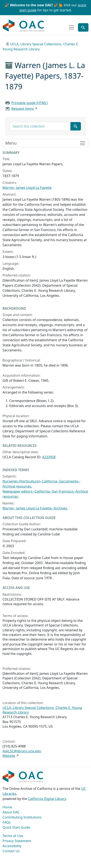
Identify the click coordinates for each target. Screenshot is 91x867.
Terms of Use (13, 835)
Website (9, 755)
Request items (22, 108)
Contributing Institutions (22, 817)
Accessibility (12, 846)
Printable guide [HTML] (29, 103)
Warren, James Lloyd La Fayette (27, 187)
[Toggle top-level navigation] (71, 27)
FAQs (7, 822)
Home (7, 807)
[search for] (40, 126)
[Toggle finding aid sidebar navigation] (45, 143)
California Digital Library (47, 798)
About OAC (11, 812)
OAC (24, 25)
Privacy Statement (17, 841)
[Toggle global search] (83, 27)
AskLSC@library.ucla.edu (22, 751)
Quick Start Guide (16, 827)
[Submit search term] (75, 126)
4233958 (48, 457)
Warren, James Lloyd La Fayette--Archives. (35, 508)
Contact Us (11, 851)
